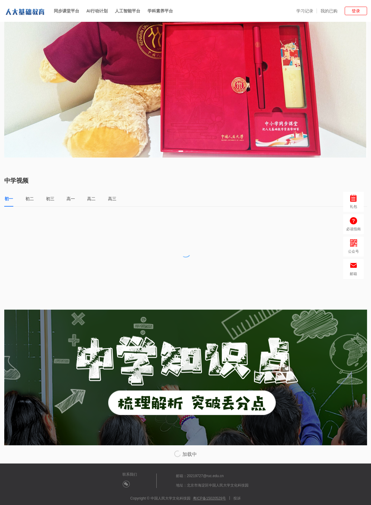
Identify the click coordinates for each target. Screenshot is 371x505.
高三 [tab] (112, 198)
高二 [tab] (91, 198)
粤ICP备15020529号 (209, 498)
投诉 (237, 498)
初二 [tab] (29, 198)
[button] (180, 151)
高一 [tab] (71, 198)
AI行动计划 (97, 10)
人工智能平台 (127, 10)
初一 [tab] (9, 198)
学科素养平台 (160, 10)
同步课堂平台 (66, 10)
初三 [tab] (50, 198)
